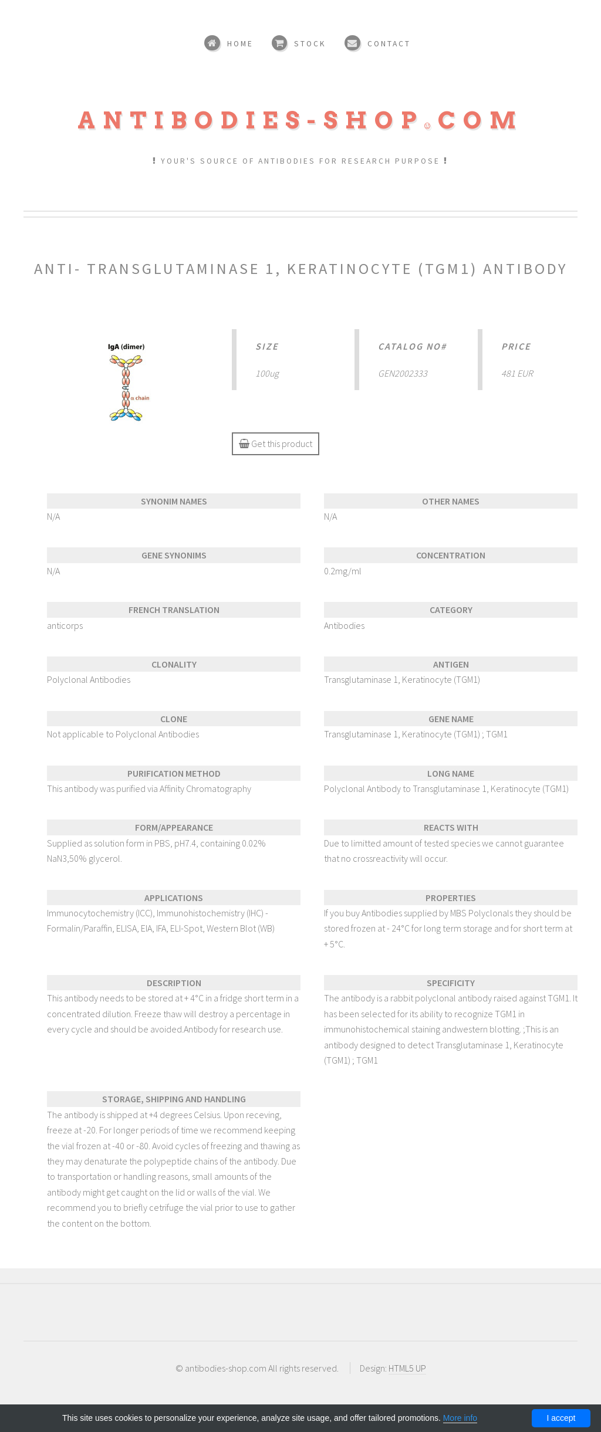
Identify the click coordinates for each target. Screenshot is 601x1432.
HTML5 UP (407, 1368)
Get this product (276, 443)
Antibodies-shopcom (300, 120)
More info (460, 1418)
